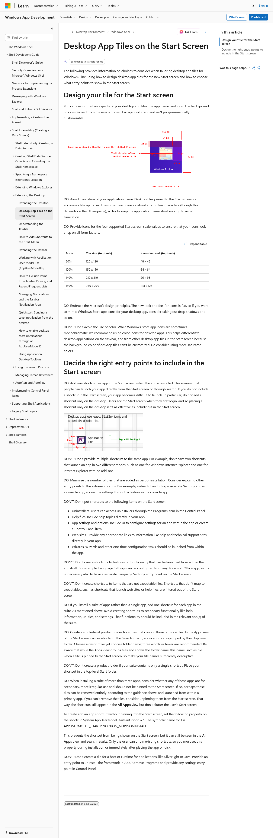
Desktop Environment (90, 32)
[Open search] (253, 6)
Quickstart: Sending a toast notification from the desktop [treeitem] (36, 317)
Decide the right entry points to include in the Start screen (242, 51)
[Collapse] (52, 28)
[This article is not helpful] (258, 67)
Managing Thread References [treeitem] (34, 375)
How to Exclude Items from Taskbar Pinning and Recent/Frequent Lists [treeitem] (35, 281)
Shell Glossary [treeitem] (18, 442)
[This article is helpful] (253, 67)
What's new (237, 17)
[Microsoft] (8, 6)
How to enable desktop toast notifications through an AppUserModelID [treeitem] (34, 338)
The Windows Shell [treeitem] (21, 47)
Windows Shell (120, 32)
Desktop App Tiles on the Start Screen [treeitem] (35, 213)
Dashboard (258, 17)
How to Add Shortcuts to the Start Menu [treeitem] (35, 239)
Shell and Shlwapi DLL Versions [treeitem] (32, 109)
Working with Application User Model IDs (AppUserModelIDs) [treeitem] (35, 262)
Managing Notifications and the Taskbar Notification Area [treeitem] (34, 299)
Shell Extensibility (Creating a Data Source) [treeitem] (34, 145)
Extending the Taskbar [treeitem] (33, 250)
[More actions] (205, 32)
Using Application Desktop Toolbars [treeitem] (30, 356)
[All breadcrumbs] (67, 32)
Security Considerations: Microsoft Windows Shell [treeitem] (28, 72)
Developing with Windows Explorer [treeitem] (29, 98)
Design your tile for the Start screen (241, 42)
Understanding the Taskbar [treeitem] (31, 226)
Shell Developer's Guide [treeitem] (27, 62)
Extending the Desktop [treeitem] (33, 203)
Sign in (263, 5)
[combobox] (29, 37)
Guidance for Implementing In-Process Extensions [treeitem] (32, 85)
